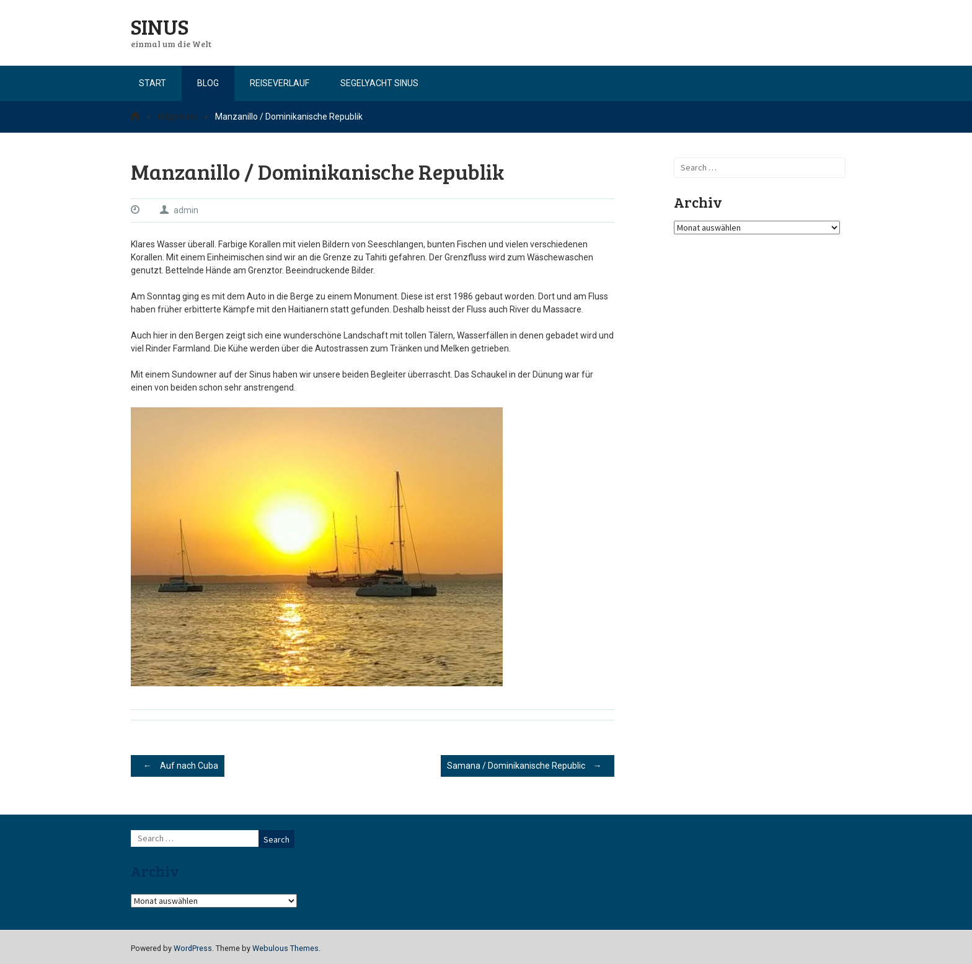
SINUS (159, 26)
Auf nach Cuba (177, 765)
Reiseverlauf (279, 83)
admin (186, 210)
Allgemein (177, 117)
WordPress (193, 948)
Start (152, 83)
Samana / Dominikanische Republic (527, 765)
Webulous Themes (285, 948)
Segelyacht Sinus (379, 83)
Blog (208, 83)
